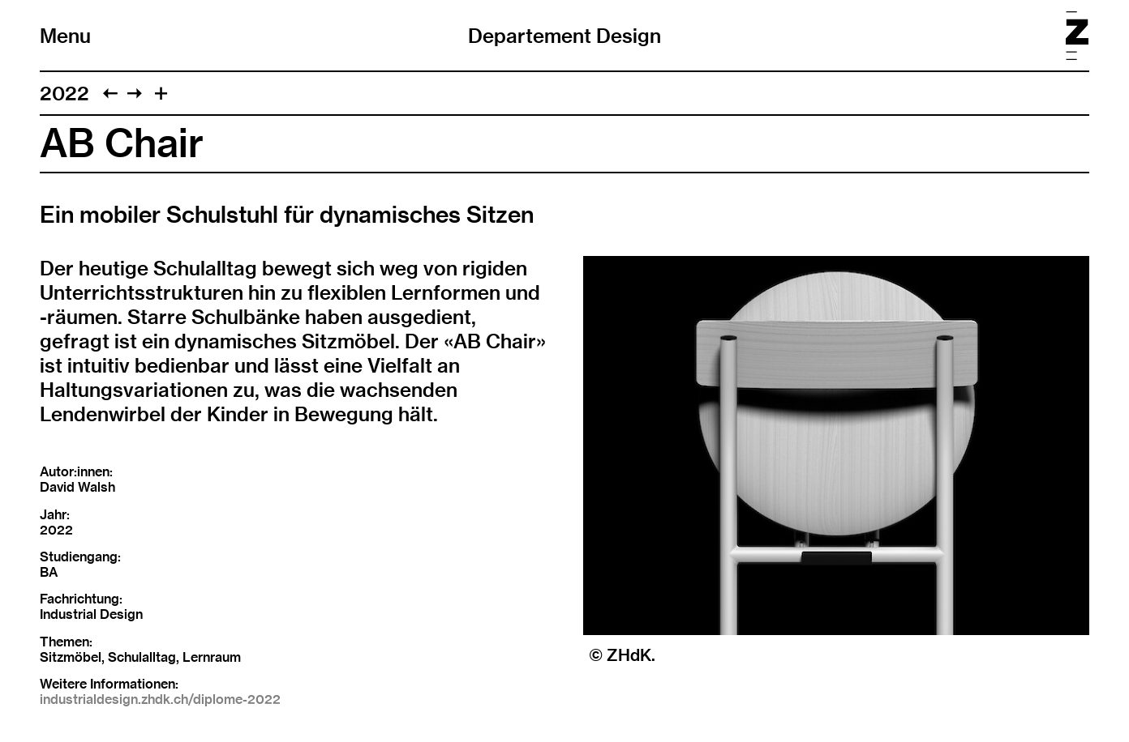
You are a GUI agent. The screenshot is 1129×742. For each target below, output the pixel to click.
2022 (64, 93)
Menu (65, 35)
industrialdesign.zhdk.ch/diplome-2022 (160, 699)
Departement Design (564, 35)
